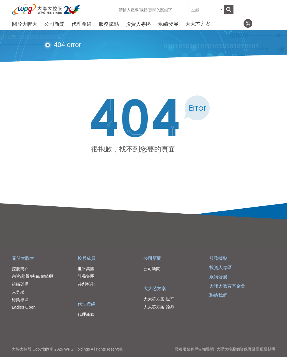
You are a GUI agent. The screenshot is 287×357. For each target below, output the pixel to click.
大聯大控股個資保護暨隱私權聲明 (245, 349)
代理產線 (81, 24)
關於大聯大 (24, 24)
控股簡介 (20, 268)
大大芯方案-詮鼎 (159, 306)
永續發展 (168, 24)
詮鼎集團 (86, 276)
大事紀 (18, 291)
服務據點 (109, 24)
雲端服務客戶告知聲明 (194, 349)
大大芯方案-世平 (159, 299)
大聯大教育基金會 (227, 286)
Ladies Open (24, 307)
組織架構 (20, 284)
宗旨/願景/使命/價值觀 (32, 276)
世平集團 (86, 268)
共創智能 (86, 284)
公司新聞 (54, 24)
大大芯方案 (197, 24)
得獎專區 (20, 299)
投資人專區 (138, 24)
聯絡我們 (218, 295)
